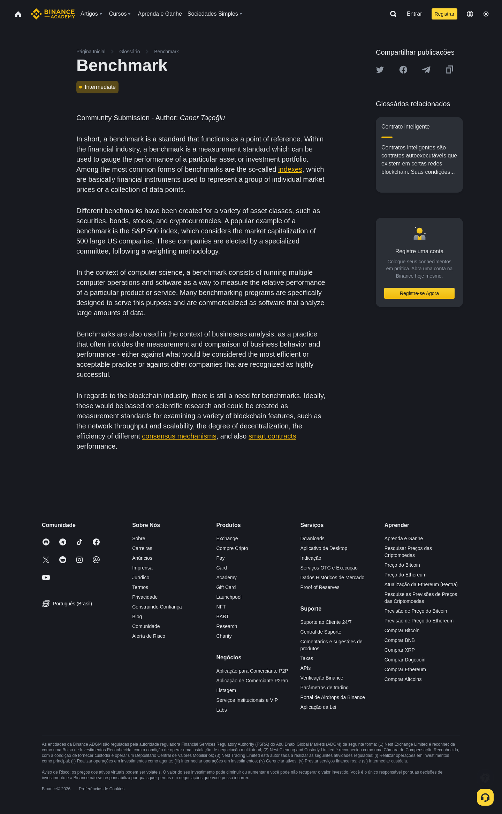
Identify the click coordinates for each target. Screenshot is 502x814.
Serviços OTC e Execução (329, 568)
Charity (223, 636)
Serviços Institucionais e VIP (247, 700)
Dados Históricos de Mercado (333, 577)
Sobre (138, 538)
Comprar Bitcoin (402, 630)
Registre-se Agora (419, 293)
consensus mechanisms (179, 436)
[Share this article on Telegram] (426, 69)
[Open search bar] (391, 14)
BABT (222, 616)
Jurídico (140, 577)
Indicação (311, 558)
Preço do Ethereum (406, 574)
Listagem (226, 690)
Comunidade (146, 626)
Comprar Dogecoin (405, 659)
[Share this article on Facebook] (403, 69)
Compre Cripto (232, 548)
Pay (220, 558)
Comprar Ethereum (405, 669)
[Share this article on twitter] (380, 69)
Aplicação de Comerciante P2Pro (252, 680)
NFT (221, 607)
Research (226, 626)
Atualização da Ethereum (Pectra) (421, 584)
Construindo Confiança (157, 607)
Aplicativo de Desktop (324, 548)
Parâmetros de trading (325, 687)
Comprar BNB (400, 640)
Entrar (414, 14)
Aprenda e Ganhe (404, 538)
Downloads (313, 538)
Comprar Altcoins (403, 679)
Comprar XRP (400, 650)
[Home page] (53, 14)
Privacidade (145, 597)
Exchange (227, 538)
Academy (226, 577)
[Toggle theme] (486, 14)
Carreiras (142, 548)
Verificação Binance (322, 678)
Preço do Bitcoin (402, 565)
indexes (290, 169)
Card (221, 568)
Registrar (445, 14)
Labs (221, 710)
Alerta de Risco (148, 636)
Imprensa (142, 568)
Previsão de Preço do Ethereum (419, 620)
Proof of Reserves (320, 587)
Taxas (307, 658)
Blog (137, 616)
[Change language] (470, 14)
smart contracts (272, 436)
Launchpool (228, 597)
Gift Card (226, 587)
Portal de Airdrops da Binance (333, 697)
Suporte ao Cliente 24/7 (326, 622)
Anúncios (142, 558)
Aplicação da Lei (318, 707)
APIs (306, 668)
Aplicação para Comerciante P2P (252, 671)
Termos (140, 587)
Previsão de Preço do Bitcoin (416, 611)
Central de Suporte (321, 632)
